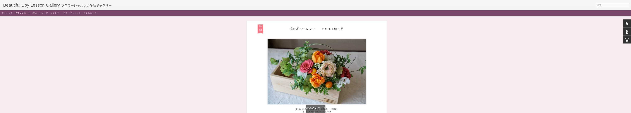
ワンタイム (320, 35)
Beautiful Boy (332, 30)
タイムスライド (91, 13)
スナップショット (72, 13)
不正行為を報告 (335, 111)
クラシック (7, 13)
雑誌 (34, 13)
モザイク (43, 13)
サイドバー (55, 13)
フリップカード (22, 13)
